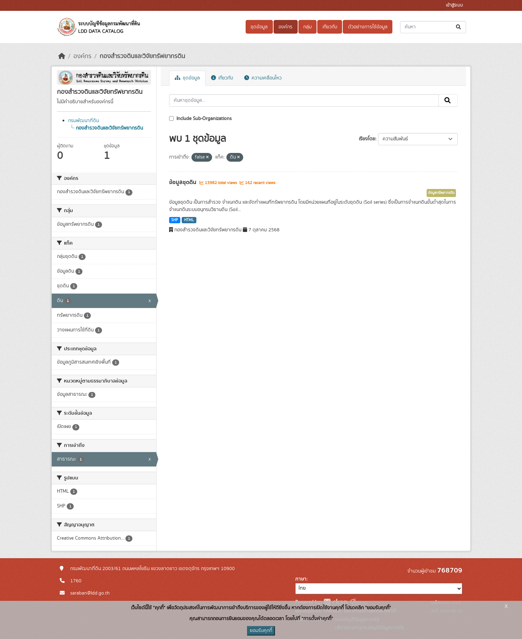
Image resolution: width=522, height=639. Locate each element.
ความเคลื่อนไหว (263, 78)
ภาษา (300, 579)
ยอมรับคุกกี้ (261, 630)
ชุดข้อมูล (259, 26)
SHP (174, 220)
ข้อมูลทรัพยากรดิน (441, 192)
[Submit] (458, 27)
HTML (189, 220)
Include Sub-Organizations (200, 118)
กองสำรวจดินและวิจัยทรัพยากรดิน (142, 56)
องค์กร (285, 26)
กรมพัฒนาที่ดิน (83, 120)
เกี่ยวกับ (329, 26)
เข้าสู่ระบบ (454, 5)
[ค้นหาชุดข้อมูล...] (433, 27)
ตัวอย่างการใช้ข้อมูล (367, 26)
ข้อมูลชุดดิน (183, 182)
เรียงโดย (367, 138)
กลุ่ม (307, 26)
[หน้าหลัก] (61, 56)
